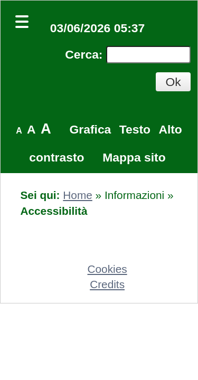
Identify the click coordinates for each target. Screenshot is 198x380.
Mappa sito (133, 157)
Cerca (82, 54)
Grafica (90, 129)
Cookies (107, 269)
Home (77, 195)
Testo (134, 129)
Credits (107, 284)
